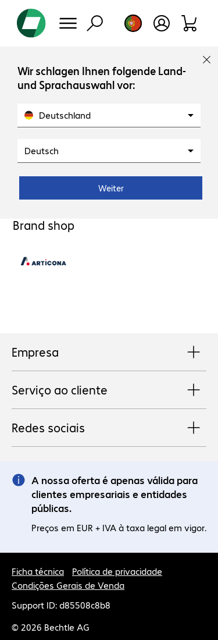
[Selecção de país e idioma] (133, 23)
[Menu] (68, 23)
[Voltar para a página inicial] (31, 23)
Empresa (109, 352)
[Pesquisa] (95, 23)
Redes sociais (109, 428)
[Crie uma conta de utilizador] (161, 23)
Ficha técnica (38, 571)
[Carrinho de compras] (190, 23)
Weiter (111, 188)
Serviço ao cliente (109, 390)
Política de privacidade (117, 571)
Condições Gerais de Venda (68, 585)
